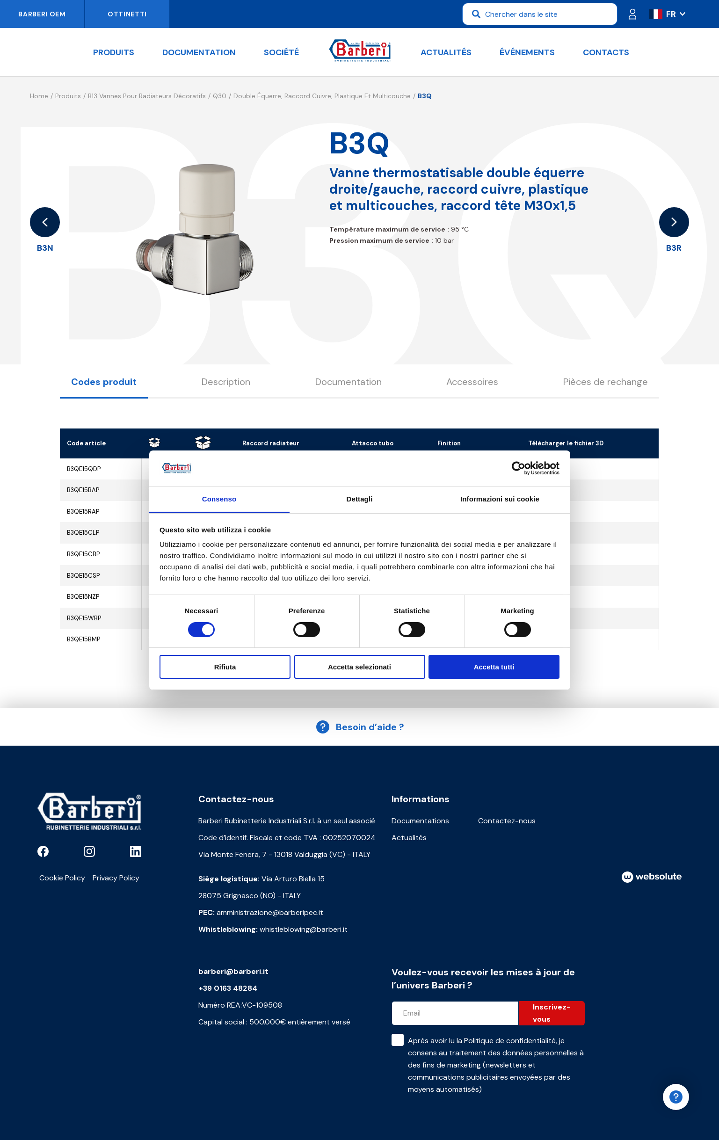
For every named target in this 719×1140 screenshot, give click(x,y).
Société (281, 52)
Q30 (219, 96)
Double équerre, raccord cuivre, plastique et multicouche (322, 96)
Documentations (420, 821)
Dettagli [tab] (360, 499)
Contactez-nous (507, 821)
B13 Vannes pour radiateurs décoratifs (147, 96)
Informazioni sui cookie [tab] (499, 499)
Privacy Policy (116, 878)
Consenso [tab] (219, 499)
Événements (527, 52)
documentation (199, 52)
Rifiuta (225, 667)
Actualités (446, 52)
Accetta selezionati (359, 667)
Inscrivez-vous (552, 1013)
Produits (113, 52)
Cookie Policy (62, 878)
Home (39, 96)
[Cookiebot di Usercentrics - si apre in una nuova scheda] (518, 468)
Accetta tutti (494, 667)
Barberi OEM (42, 14)
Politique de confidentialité (510, 1041)
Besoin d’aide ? (359, 726)
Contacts (606, 52)
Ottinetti (127, 14)
